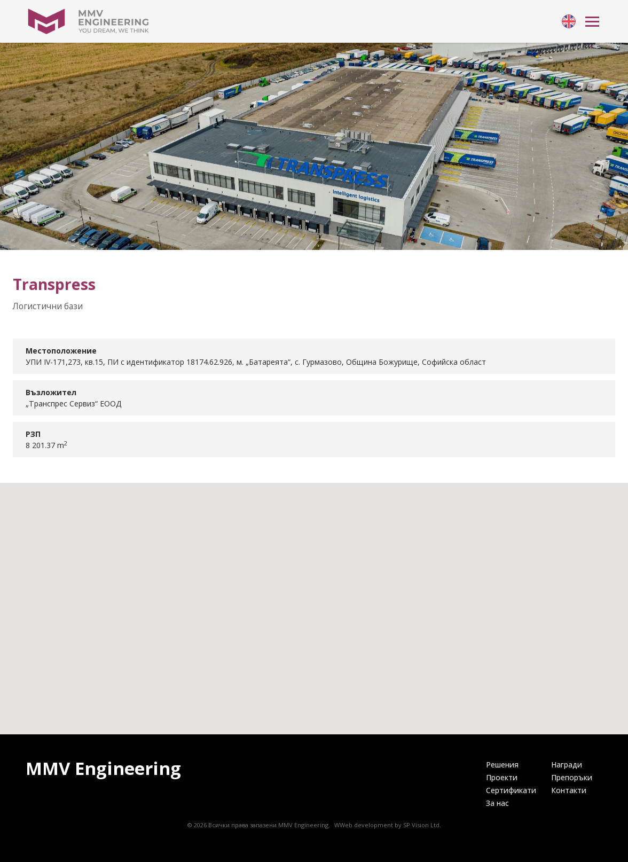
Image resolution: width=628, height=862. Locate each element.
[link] (569, 21)
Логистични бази (48, 306)
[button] (314, 598)
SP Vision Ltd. (422, 825)
